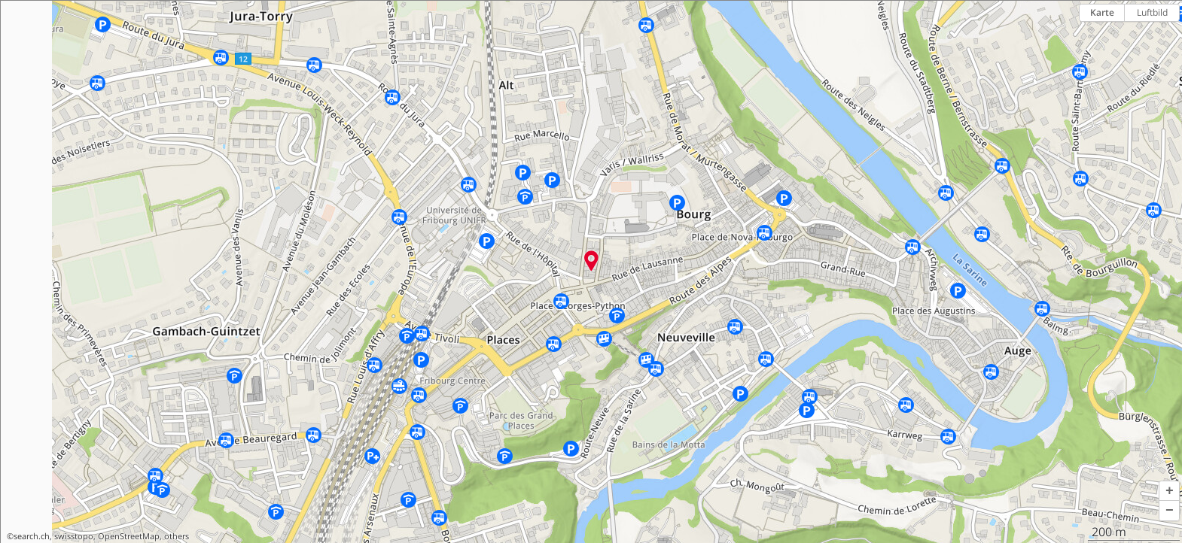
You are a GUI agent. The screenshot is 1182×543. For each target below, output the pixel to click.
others (176, 536)
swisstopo (73, 536)
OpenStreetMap (129, 536)
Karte (1102, 12)
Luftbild (1152, 12)
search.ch (32, 536)
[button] (1169, 491)
